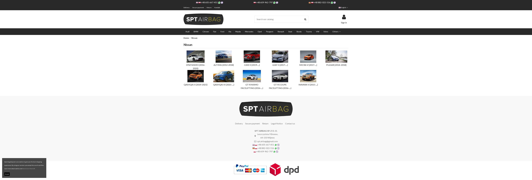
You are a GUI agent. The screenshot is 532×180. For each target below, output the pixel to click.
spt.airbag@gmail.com (267, 141)
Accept (7, 174)
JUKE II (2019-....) (252, 65)
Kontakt (217, 8)
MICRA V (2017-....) (308, 65)
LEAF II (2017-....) (280, 65)
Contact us (290, 123)
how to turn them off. (28, 168)
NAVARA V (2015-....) (308, 84)
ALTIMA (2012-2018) (224, 65)
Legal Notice (277, 123)
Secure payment (198, 8)
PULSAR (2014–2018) (336, 65)
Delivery (187, 8)
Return (209, 8)
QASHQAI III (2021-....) (223, 84)
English (343, 8)
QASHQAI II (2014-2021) (195, 84)
